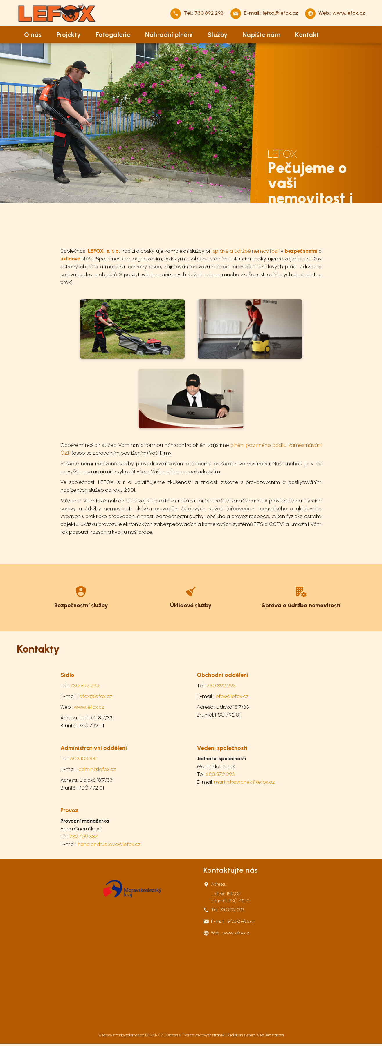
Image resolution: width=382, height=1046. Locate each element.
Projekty (69, 35)
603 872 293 (220, 774)
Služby (218, 35)
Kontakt (307, 35)
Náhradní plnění (169, 35)
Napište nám (262, 35)
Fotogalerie (113, 35)
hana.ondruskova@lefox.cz (109, 844)
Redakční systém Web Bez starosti (255, 1035)
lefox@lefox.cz (280, 13)
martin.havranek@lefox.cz (244, 782)
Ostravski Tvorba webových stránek (195, 1035)
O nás (33, 35)
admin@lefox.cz (97, 769)
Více (81, 596)
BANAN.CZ (154, 1035)
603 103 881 (83, 758)
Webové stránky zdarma (118, 1035)
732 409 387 (83, 836)
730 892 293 (209, 13)
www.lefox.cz (348, 13)
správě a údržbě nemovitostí (246, 251)
